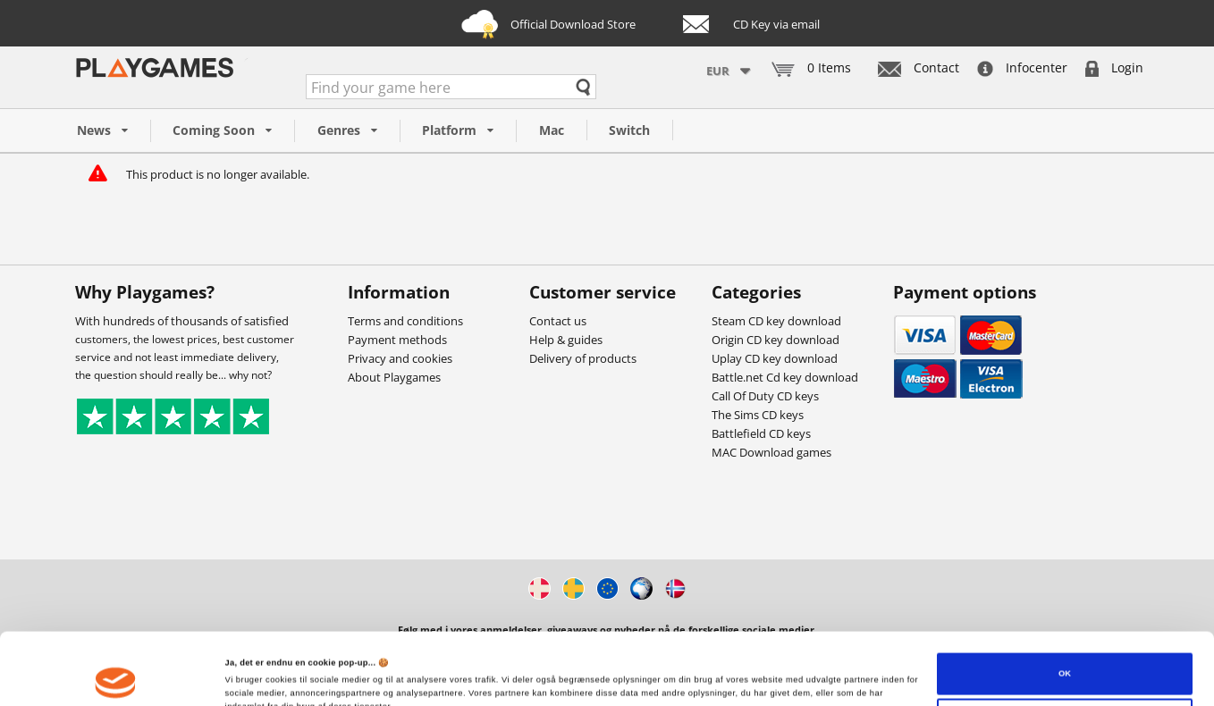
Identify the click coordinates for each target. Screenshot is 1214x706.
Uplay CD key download (775, 358)
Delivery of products (583, 358)
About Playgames (394, 377)
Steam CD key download (776, 321)
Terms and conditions (405, 321)
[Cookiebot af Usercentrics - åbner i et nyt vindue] (116, 676)
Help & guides (566, 340)
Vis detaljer (248, 676)
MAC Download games (771, 452)
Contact (918, 67)
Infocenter (1022, 67)
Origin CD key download (775, 340)
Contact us (557, 321)
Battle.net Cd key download (785, 377)
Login (1114, 67)
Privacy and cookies (400, 358)
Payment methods (397, 340)
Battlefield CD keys (761, 433)
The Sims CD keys (758, 415)
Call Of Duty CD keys (765, 396)
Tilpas (1065, 657)
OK (1064, 612)
